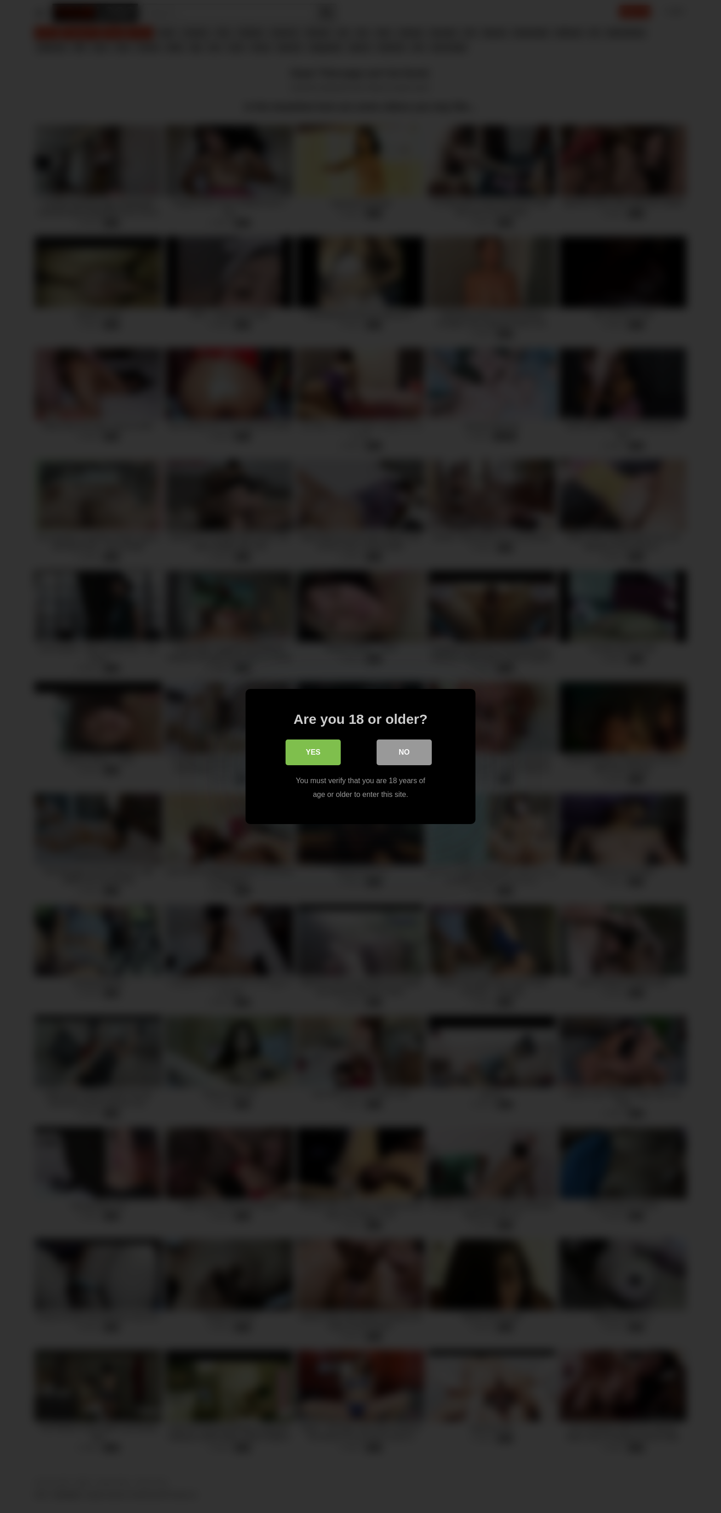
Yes (313, 752)
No (404, 752)
